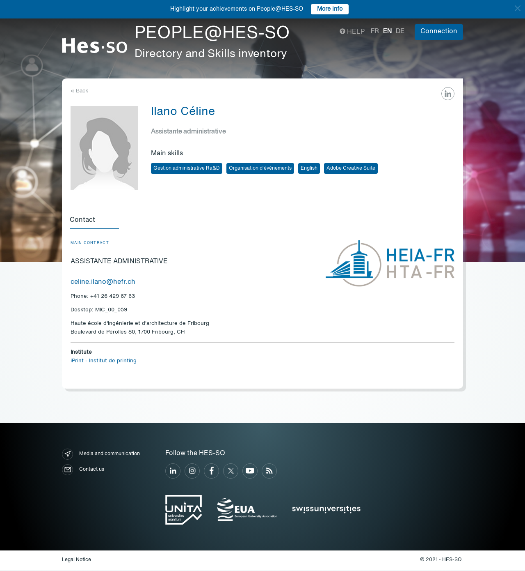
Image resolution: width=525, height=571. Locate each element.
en (387, 31)
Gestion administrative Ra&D (186, 168)
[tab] (95, 221)
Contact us (83, 471)
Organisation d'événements (260, 168)
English (309, 168)
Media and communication (101, 455)
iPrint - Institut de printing (104, 362)
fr (375, 31)
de (400, 31)
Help (352, 32)
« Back (79, 91)
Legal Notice (76, 561)
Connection (438, 31)
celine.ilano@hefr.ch (103, 283)
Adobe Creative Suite (350, 168)
